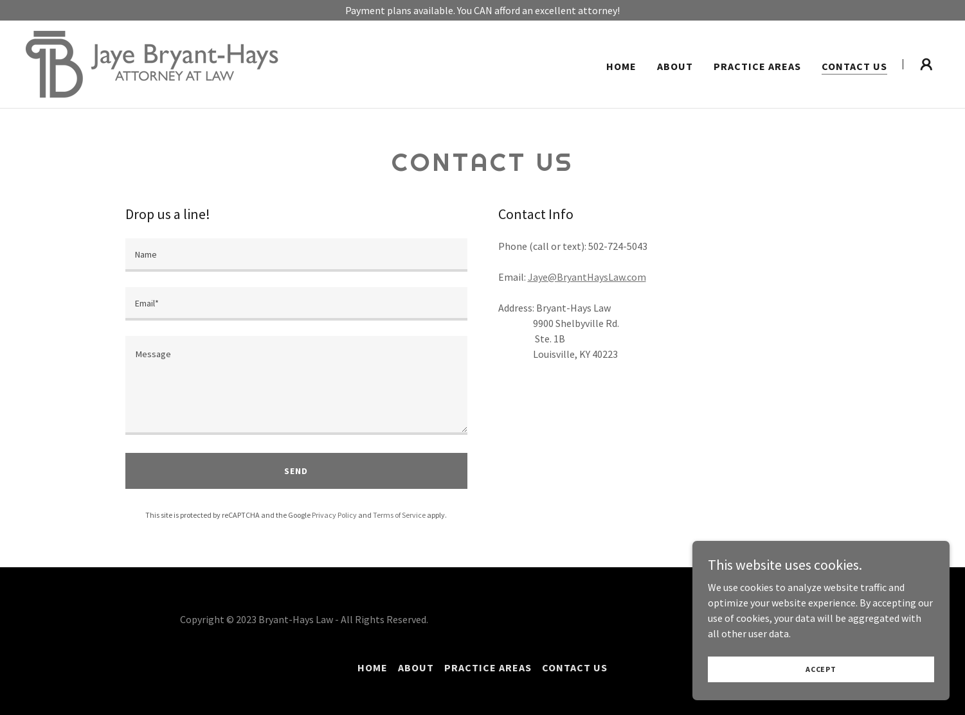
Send (296, 471)
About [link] (675, 66)
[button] (926, 64)
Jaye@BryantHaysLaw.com (587, 276)
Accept (821, 669)
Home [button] (372, 667)
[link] (152, 63)
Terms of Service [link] (399, 515)
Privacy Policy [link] (334, 515)
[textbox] (296, 255)
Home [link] (621, 66)
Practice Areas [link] (757, 66)
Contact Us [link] (854, 66)
